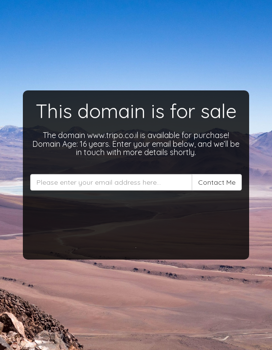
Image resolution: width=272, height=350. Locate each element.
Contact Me (217, 182)
